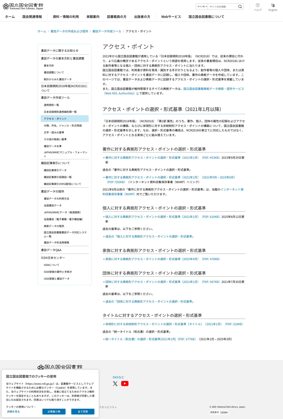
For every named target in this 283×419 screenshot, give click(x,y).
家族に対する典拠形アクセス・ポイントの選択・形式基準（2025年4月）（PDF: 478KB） (163, 259)
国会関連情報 (32, 16)
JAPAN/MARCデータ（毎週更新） (63, 212)
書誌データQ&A (51, 250)
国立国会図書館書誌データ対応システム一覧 (65, 234)
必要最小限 (54, 411)
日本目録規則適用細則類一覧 (60, 112)
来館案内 (92, 16)
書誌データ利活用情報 (56, 242)
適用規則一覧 (51, 105)
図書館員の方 (117, 16)
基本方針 (49, 65)
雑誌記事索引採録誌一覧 (58, 177)
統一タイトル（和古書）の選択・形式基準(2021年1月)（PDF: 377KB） (151, 339)
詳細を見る (13, 411)
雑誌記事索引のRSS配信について (62, 184)
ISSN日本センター (53, 257)
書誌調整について (54, 72)
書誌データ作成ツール (106, 31)
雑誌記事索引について (55, 163)
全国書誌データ (53, 205)
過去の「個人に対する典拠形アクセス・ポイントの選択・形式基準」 (150, 236)
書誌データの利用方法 (56, 198)
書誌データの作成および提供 (69, 31)
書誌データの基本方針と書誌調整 (62, 58)
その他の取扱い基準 (55, 139)
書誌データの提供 (52, 191)
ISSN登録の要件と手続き (58, 271)
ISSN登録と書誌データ (56, 278)
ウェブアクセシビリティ (103, 407)
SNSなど (118, 377)
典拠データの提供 (54, 226)
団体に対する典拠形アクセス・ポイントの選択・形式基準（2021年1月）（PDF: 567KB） (163, 281)
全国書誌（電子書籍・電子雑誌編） (64, 219)
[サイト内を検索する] (240, 6)
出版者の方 (142, 16)
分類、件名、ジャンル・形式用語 (63, 125)
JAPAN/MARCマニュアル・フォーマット (65, 154)
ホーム (10, 16)
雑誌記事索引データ (55, 170)
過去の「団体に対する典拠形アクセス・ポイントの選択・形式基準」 (150, 301)
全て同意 (83, 411)
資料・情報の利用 (66, 16)
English (273, 6)
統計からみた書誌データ (58, 79)
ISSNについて (51, 265)
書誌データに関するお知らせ (60, 50)
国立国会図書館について (206, 16)
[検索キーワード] (222, 6)
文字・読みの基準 (54, 132)
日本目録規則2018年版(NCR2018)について (64, 88)
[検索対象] (202, 6)
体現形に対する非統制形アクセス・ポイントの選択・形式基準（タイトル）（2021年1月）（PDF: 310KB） (175, 324)
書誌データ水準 (53, 146)
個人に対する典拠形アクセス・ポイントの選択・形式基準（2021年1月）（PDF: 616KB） (163, 216)
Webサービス (171, 16)
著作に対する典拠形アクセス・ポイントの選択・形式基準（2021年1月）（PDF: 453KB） (163, 157)
